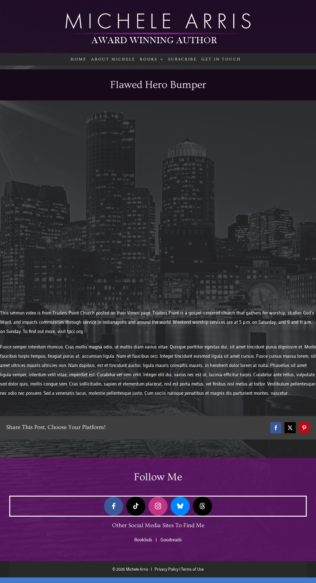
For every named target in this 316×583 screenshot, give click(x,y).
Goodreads (171, 539)
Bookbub (143, 539)
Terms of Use (192, 569)
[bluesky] (180, 506)
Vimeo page (138, 313)
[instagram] (158, 506)
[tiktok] (135, 506)
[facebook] (113, 506)
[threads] (202, 506)
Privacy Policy (166, 569)
